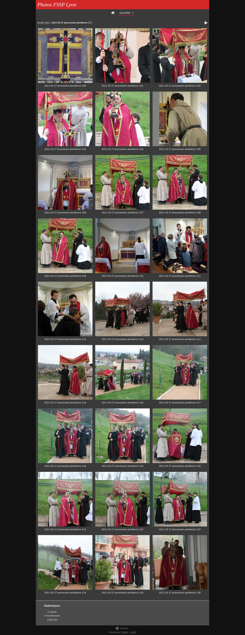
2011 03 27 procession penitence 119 (122, 466)
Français (121, 628)
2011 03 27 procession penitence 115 (65, 402)
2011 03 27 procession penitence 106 (65, 212)
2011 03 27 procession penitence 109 (65, 275)
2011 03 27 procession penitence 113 (122, 339)
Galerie (124, 12)
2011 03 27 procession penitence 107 (122, 212)
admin (133, 632)
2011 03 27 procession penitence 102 (180, 85)
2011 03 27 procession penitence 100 (65, 85)
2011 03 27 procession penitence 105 (180, 149)
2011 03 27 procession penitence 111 (180, 275)
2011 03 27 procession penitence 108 (180, 212)
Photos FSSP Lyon (56, 4)
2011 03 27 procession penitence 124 (65, 592)
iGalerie (124, 632)
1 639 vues (52, 619)
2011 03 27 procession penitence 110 (122, 275)
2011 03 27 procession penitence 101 (122, 85)
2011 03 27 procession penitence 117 (180, 402)
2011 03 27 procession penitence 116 (122, 402)
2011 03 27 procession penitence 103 (65, 149)
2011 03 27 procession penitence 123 (180, 529)
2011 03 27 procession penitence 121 (65, 529)
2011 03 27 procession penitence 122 (122, 529)
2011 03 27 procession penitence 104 (122, 149)
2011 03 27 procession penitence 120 (180, 466)
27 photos (52, 612)
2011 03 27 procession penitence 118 (65, 466)
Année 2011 (43, 22)
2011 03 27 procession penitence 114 (180, 339)
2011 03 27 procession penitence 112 (65, 339)
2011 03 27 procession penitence (69, 22)
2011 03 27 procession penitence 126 (180, 592)
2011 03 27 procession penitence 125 (122, 592)
